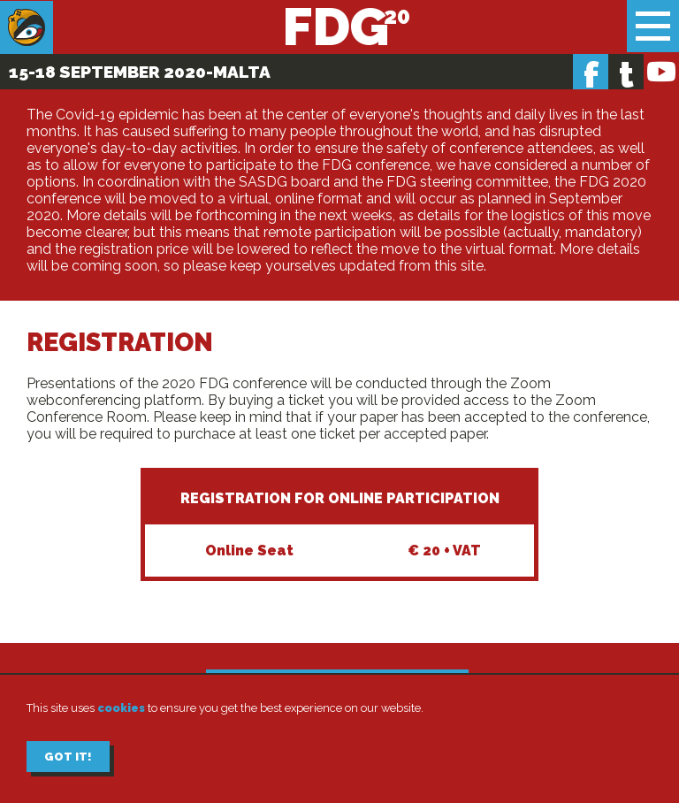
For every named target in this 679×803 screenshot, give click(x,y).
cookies (121, 708)
